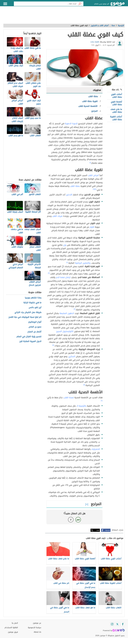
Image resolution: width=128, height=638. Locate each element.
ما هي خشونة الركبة (32, 303)
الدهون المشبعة (67, 313)
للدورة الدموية (71, 123)
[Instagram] (112, 624)
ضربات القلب (57, 216)
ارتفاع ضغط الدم (63, 277)
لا (70, 520)
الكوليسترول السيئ (64, 331)
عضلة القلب (75, 186)
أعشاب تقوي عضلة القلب (116, 95)
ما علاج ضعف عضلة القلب (116, 110)
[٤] (67, 262)
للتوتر (92, 227)
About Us (37, 632)
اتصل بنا (15, 623)
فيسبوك (107, 530)
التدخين (69, 195)
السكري (71, 356)
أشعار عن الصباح (34, 332)
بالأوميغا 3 (81, 406)
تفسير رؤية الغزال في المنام (28, 336)
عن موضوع (37, 623)
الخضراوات (95, 449)
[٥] (53, 345)
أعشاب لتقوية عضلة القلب (116, 118)
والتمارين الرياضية (82, 263)
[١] (90, 162)
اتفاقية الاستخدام (11, 627)
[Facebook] (123, 624)
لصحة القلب (69, 397)
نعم (78, 520)
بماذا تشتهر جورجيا (33, 298)
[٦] (101, 400)
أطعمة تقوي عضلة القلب (116, 103)
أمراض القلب (93, 175)
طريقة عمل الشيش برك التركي (27, 312)
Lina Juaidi (94, 42)
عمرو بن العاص (34, 327)
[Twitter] (117, 624)
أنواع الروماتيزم (34, 322)
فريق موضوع (13, 632)
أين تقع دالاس (35, 307)
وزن (64, 245)
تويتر (97, 530)
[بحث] (79, 3)
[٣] (94, 189)
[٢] (95, 189)
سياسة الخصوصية (34, 627)
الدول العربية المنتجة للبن (30, 341)
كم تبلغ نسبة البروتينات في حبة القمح (24, 317)
